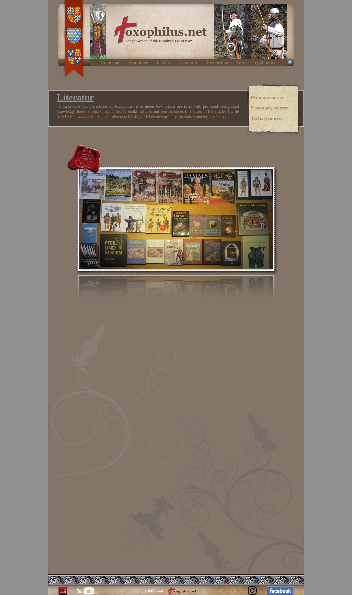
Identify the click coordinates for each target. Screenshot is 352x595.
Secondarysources (269, 107)
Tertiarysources (267, 118)
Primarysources (267, 97)
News (240, 62)
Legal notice (264, 62)
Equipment (139, 62)
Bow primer (216, 62)
